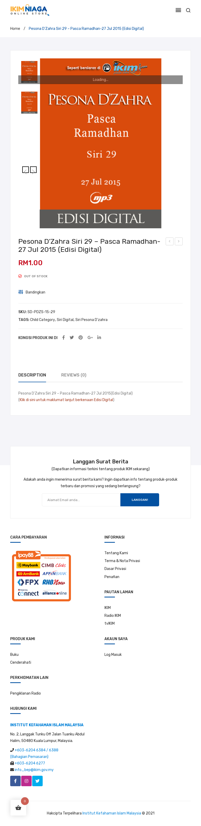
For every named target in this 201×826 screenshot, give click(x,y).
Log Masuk (113, 654)
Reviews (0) (73, 375)
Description (32, 375)
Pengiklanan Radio (25, 693)
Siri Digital (65, 320)
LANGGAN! (140, 500)
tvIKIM (109, 623)
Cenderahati (20, 662)
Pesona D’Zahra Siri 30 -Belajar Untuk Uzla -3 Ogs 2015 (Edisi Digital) (179, 242)
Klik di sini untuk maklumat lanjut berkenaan (56, 400)
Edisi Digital (103, 400)
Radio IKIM (112, 615)
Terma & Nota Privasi (122, 561)
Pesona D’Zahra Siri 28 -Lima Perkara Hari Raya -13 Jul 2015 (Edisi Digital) (170, 242)
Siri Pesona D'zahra (91, 320)
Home (15, 28)
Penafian (111, 577)
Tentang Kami (116, 553)
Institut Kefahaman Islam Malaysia (111, 813)
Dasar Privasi (115, 569)
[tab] (32, 375)
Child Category (42, 320)
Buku (14, 654)
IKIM (107, 608)
